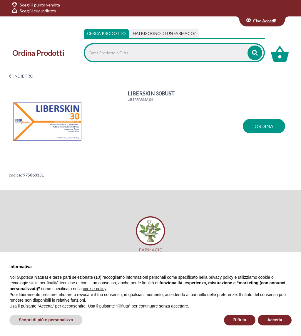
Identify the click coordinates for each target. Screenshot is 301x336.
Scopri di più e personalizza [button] (46, 319)
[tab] (164, 33)
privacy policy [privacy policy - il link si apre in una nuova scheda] (221, 277)
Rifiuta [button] (239, 319)
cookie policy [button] (94, 288)
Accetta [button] (274, 319)
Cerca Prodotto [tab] (106, 33)
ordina (264, 126)
